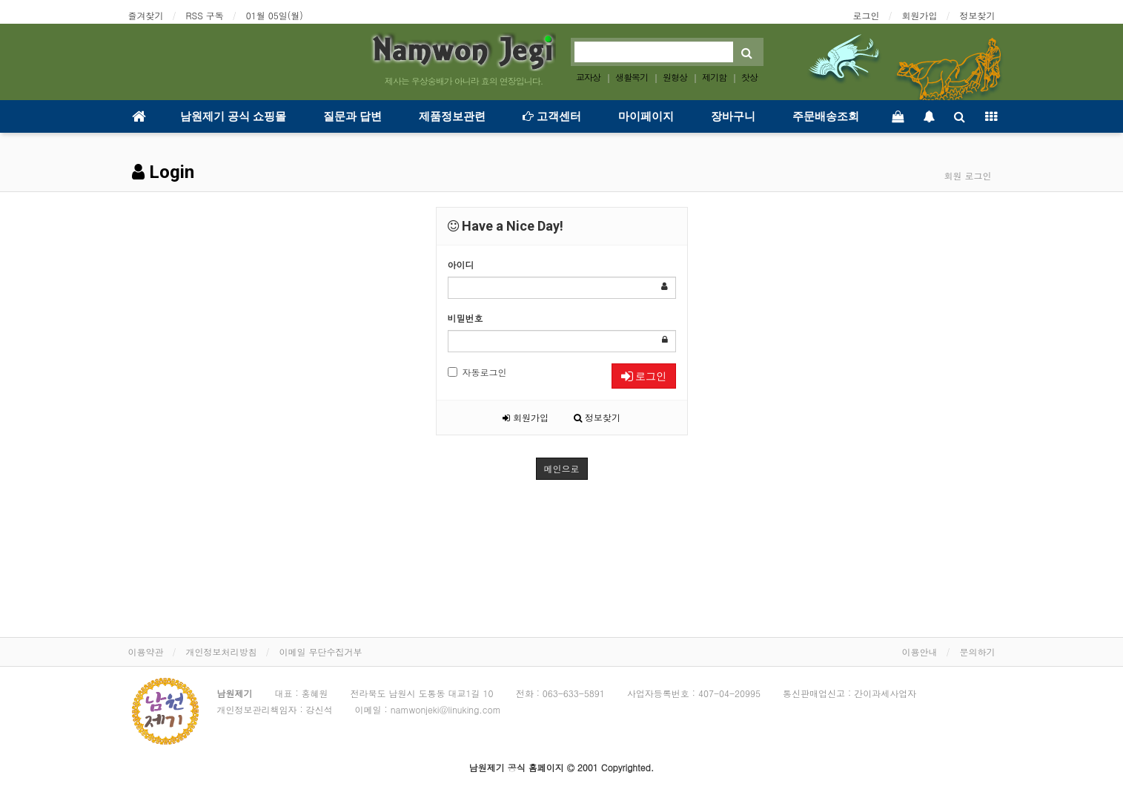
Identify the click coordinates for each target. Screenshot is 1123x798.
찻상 (749, 76)
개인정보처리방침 (221, 651)
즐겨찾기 (146, 15)
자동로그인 (477, 372)
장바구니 (733, 116)
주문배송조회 (825, 116)
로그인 (866, 15)
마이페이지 (646, 116)
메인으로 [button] (562, 468)
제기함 (714, 76)
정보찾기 (978, 15)
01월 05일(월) (274, 15)
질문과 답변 (352, 116)
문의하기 (978, 651)
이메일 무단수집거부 (320, 651)
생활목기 (631, 76)
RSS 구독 (205, 15)
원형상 (675, 76)
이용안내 (920, 651)
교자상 (588, 76)
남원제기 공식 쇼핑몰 (233, 116)
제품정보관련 (452, 116)
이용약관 (146, 651)
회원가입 (920, 15)
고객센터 (552, 116)
